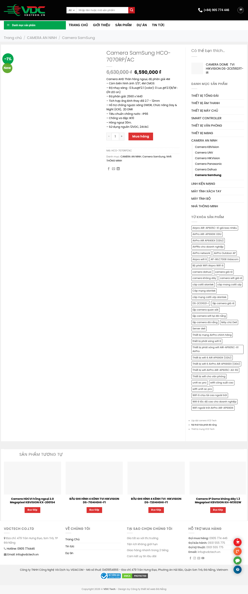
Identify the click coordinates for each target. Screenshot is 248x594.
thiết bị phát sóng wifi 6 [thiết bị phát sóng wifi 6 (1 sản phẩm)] (207, 341)
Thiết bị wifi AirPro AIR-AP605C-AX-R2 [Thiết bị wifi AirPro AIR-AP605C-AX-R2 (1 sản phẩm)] (215, 370)
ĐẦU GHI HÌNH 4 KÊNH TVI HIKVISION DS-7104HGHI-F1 (94, 500)
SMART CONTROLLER (206, 118)
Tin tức (158, 25)
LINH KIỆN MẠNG (203, 183)
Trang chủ (78, 25)
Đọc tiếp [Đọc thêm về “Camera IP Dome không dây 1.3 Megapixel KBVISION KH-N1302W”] (218, 509)
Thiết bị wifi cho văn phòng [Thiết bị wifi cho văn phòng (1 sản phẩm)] (209, 376)
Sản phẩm (123, 25)
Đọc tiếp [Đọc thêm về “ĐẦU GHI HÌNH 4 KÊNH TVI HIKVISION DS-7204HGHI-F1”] (156, 509)
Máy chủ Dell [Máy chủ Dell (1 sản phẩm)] (229, 322)
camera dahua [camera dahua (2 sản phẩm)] (202, 272)
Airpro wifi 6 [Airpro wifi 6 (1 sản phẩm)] (200, 259)
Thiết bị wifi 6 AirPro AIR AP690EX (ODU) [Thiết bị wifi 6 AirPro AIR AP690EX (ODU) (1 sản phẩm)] (216, 363)
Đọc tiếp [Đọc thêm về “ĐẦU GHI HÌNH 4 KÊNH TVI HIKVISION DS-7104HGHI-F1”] (94, 509)
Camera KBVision (207, 147)
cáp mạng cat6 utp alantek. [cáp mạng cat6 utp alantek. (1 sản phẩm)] (210, 297)
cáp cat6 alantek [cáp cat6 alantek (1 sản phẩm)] (203, 284)
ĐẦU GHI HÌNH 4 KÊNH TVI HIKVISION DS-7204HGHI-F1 (156, 500)
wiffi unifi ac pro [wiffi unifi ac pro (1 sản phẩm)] (202, 389)
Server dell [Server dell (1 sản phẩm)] (199, 328)
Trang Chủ (72, 539)
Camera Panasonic (208, 164)
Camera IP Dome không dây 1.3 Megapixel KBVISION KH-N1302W (218, 500)
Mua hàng (140, 136)
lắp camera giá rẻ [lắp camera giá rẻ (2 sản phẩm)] (223, 303)
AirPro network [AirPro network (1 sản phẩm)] (201, 253)
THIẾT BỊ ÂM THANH (205, 103)
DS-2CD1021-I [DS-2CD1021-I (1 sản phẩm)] (201, 303)
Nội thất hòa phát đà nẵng (204, 424)
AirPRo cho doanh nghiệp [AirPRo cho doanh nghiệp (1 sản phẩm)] (208, 246)
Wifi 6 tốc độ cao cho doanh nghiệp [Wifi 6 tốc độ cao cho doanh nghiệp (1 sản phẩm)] (215, 401)
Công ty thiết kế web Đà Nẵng (148, 589)
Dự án (142, 25)
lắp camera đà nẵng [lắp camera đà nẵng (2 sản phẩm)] (205, 322)
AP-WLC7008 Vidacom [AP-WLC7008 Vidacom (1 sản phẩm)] (225, 259)
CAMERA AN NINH (42, 37)
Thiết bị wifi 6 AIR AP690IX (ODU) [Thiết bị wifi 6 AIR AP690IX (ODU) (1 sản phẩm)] (212, 357)
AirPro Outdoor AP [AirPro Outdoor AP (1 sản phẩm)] (225, 253)
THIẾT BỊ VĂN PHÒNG (206, 125)
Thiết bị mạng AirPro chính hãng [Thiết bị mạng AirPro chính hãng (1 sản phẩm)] (212, 335)
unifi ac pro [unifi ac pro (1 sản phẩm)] (200, 382)
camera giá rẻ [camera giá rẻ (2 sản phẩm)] (223, 272)
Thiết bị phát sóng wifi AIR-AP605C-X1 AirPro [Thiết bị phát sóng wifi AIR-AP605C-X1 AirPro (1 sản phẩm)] (216, 349)
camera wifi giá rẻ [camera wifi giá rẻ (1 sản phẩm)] (231, 278)
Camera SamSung (78, 37)
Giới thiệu (101, 25)
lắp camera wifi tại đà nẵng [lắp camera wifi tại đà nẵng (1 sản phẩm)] (209, 316)
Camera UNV (204, 153)
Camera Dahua (206, 169)
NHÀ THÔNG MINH (204, 206)
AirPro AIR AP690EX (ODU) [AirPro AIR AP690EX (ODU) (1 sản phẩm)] (208, 240)
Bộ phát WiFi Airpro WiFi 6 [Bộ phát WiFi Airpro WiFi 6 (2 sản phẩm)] (208, 265)
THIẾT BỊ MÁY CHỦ (204, 110)
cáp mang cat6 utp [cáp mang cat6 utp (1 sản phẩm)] (229, 284)
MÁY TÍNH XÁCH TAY (206, 191)
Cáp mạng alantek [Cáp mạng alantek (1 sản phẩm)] (204, 290)
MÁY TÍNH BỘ (201, 198)
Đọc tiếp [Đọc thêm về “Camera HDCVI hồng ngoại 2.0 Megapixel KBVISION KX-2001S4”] (32, 509)
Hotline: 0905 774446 (21, 549)
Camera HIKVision (207, 158)
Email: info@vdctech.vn (23, 554)
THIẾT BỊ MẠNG (202, 133)
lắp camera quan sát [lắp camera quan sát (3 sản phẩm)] (206, 309)
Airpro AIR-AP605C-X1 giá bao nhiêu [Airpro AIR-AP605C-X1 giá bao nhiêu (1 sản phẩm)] (215, 228)
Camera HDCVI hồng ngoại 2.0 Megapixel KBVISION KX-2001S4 (32, 500)
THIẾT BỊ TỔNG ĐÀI (205, 95)
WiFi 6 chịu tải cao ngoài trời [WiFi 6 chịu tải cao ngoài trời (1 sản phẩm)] (210, 395)
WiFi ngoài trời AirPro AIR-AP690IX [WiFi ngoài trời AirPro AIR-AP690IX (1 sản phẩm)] (213, 407)
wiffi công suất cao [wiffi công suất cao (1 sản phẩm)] (221, 382)
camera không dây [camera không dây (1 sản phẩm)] (204, 278)
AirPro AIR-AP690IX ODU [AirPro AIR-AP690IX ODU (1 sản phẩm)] (207, 234)
